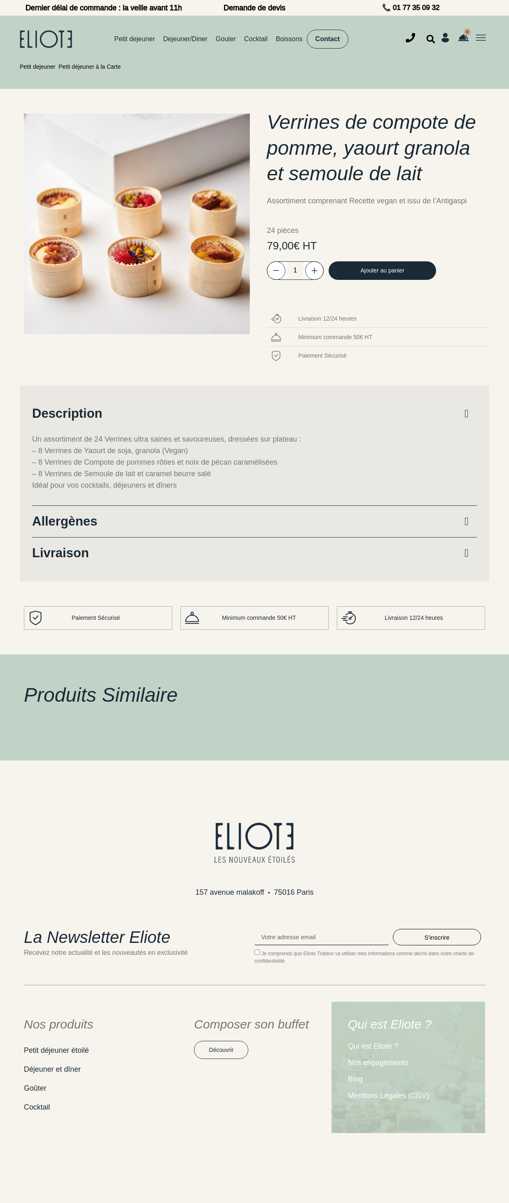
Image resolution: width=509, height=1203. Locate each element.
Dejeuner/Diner (185, 38)
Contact (327, 38)
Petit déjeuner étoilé (56, 1050)
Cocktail (256, 38)
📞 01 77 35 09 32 (410, 8)
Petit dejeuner (134, 38)
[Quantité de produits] (295, 270)
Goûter (35, 1088)
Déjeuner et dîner (52, 1069)
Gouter (226, 38)
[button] (431, 39)
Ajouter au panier (384, 270)
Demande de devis (254, 8)
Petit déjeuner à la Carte (89, 66)
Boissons (289, 38)
